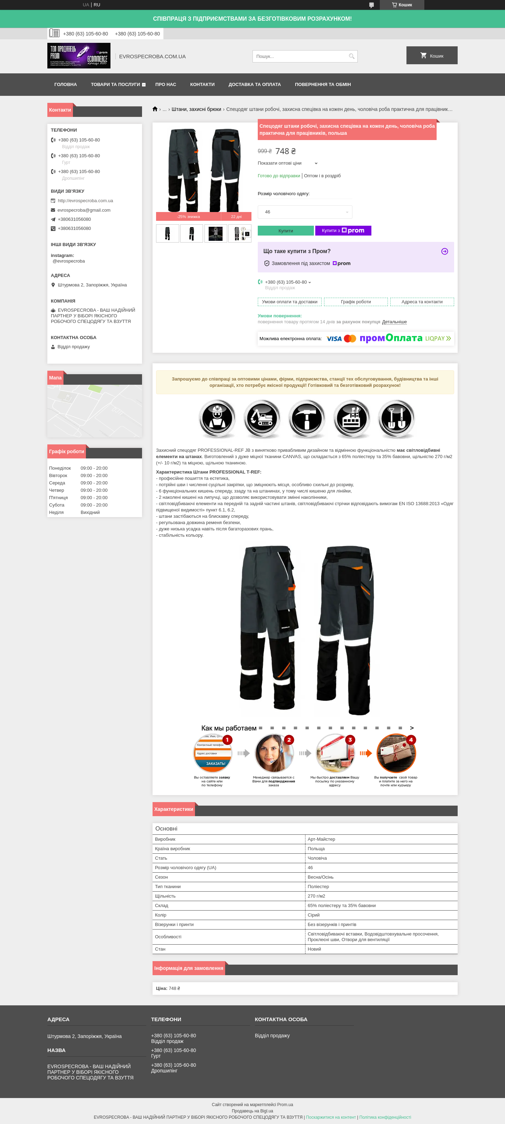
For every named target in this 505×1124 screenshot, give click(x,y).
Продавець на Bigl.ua (252, 1111)
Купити (285, 230)
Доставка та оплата (255, 84)
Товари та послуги (115, 84)
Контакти (202, 84)
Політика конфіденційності (385, 1117)
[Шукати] (351, 56)
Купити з (343, 230)
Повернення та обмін (323, 84)
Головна (65, 84)
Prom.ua (285, 1104)
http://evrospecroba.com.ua (85, 200)
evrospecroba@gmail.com (84, 210)
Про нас (165, 84)
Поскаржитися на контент (331, 1117)
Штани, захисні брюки (196, 109)
